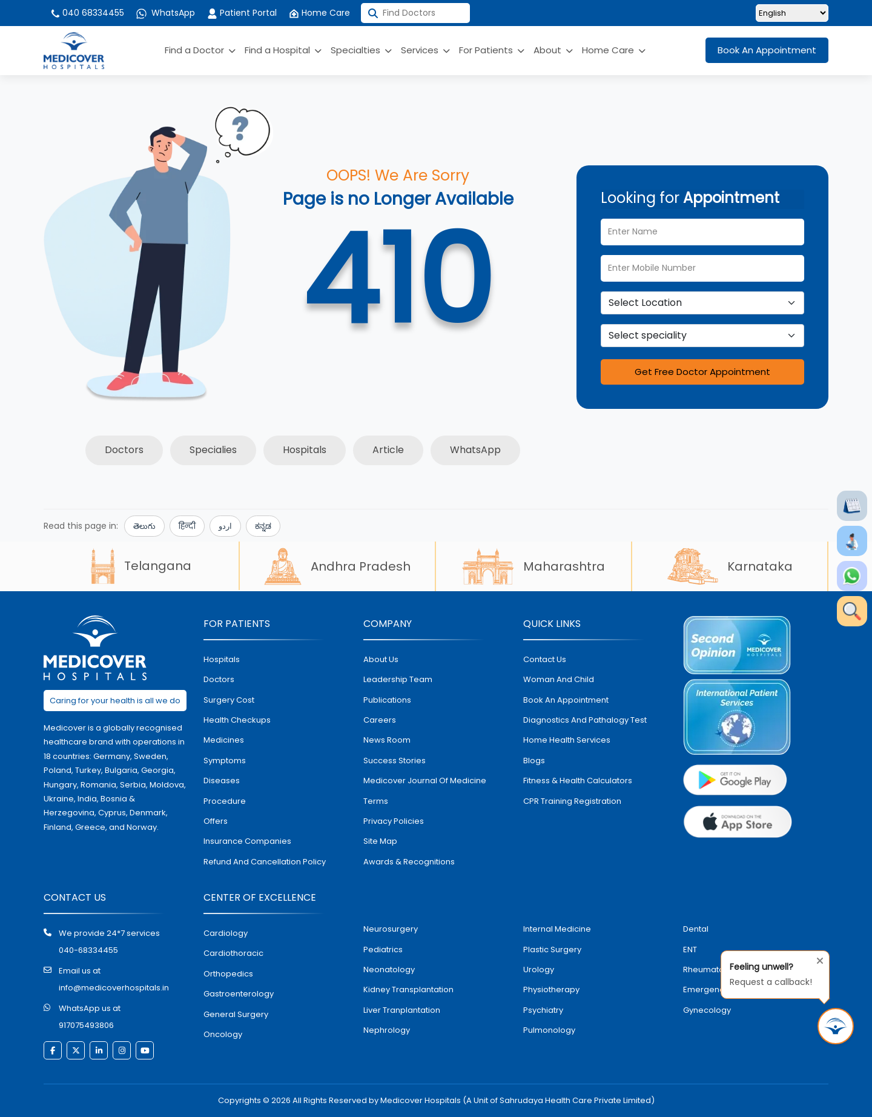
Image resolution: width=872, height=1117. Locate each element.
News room (387, 740)
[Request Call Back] (836, 1026)
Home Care (319, 13)
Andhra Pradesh (337, 566)
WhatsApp (165, 13)
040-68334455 (88, 950)
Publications (387, 700)
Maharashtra (533, 566)
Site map (380, 841)
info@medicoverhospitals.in (114, 987)
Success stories (394, 760)
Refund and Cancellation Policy (264, 861)
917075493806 (86, 1025)
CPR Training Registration (572, 801)
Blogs (534, 760)
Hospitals (304, 450)
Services (425, 50)
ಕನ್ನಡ (263, 526)
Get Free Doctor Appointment (702, 371)
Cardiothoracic (233, 953)
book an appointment (566, 700)
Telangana (141, 566)
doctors (218, 679)
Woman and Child (558, 679)
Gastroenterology (238, 993)
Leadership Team (397, 679)
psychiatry (543, 1010)
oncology (222, 1034)
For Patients (491, 50)
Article (388, 450)
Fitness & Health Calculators (577, 780)
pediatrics (383, 949)
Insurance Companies (247, 841)
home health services (566, 740)
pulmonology (549, 1030)
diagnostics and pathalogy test (585, 720)
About (553, 50)
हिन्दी (187, 526)
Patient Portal (242, 13)
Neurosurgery (390, 929)
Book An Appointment (767, 50)
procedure (224, 801)
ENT (690, 949)
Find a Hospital (283, 50)
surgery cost (228, 700)
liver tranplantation (401, 1010)
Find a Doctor (200, 50)
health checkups (237, 720)
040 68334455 (87, 13)
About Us (380, 659)
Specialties (361, 50)
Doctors (124, 450)
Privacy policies (393, 821)
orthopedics (228, 973)
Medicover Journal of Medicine (424, 780)
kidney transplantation (408, 989)
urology (538, 969)
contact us (544, 659)
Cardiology (225, 933)
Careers (379, 720)
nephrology (386, 1030)
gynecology (707, 1010)
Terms (375, 801)
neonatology (389, 969)
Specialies (213, 450)
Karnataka (730, 566)
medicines (223, 740)
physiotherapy (551, 989)
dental (695, 929)
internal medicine (557, 929)
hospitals (221, 659)
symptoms (224, 760)
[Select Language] (792, 13)
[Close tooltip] (816, 958)
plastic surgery (552, 949)
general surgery (235, 1014)
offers (215, 821)
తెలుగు (144, 526)
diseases (221, 780)
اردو (225, 526)
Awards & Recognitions (409, 861)
